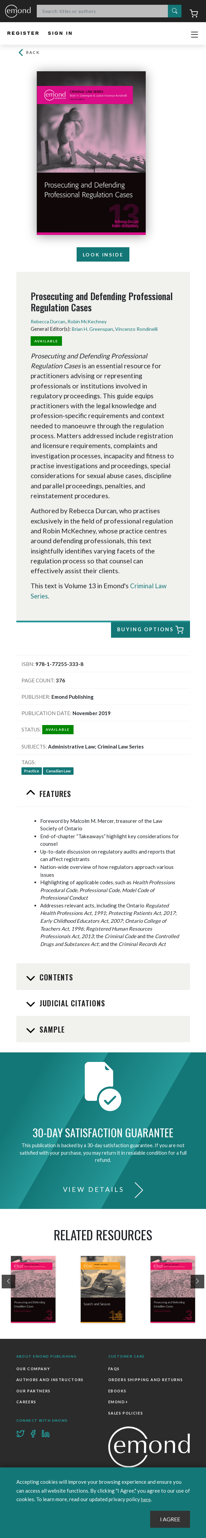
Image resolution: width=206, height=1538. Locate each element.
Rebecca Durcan (49, 322)
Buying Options (150, 630)
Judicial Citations (71, 1003)
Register (24, 33)
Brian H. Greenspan (93, 330)
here (146, 1499)
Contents (55, 977)
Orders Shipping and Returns (144, 1380)
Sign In (63, 33)
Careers (26, 1402)
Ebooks (117, 1391)
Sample (51, 1029)
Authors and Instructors (49, 1380)
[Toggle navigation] (194, 35)
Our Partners (33, 1391)
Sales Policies (125, 1412)
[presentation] (8, 1282)
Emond (18, 11)
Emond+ (118, 1402)
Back (29, 53)
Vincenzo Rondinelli (139, 330)
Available (47, 341)
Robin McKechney (89, 322)
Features (54, 794)
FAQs (114, 1369)
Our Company (32, 1369)
